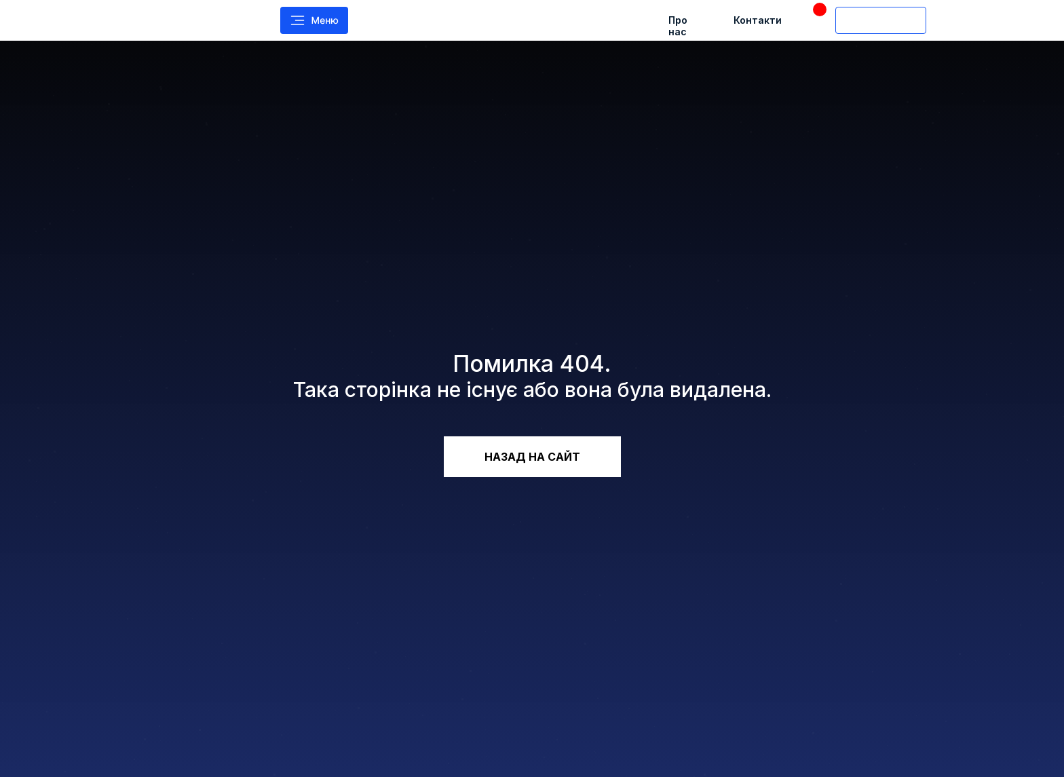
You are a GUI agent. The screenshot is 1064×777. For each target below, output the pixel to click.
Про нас (677, 25)
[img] (182, 20)
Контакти (758, 20)
